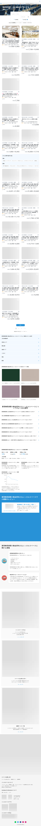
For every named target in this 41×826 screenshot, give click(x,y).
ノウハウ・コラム (5, 784)
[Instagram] (23, 822)
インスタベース (3, 3)
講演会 (36, 160)
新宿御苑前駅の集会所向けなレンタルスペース (32, 3)
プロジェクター (12, 165)
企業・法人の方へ (5, 792)
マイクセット (31, 165)
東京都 (15, 3)
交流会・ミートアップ (7, 160)
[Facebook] (20, 822)
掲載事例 (18, 779)
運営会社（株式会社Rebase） (7, 787)
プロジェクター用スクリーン (22, 165)
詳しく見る (20, 684)
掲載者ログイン (13, 779)
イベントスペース (10, 3)
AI (18, 39)
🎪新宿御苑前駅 (22, 3)
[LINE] (15, 822)
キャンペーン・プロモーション (17, 160)
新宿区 (18, 3)
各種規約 (10, 784)
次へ (20, 325)
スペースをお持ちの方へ (6, 779)
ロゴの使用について (13, 785)
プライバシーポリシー (19, 784)
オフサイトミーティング (29, 160)
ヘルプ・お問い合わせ (5, 785)
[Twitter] (18, 822)
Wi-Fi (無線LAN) (5, 165)
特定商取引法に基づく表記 (28, 784)
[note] (25, 822)
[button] (20, 339)
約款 (13, 784)
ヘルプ (10, 792)
